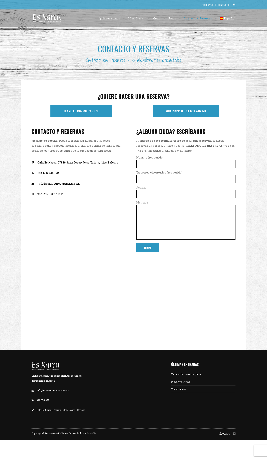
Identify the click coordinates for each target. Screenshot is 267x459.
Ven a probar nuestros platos (186, 374)
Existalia (91, 433)
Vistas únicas (178, 389)
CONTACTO (223, 5)
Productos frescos (180, 381)
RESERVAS (208, 5)
